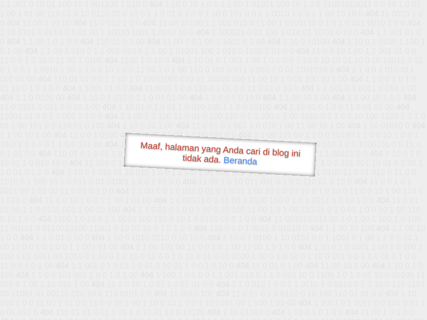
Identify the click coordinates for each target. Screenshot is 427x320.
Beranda (240, 160)
